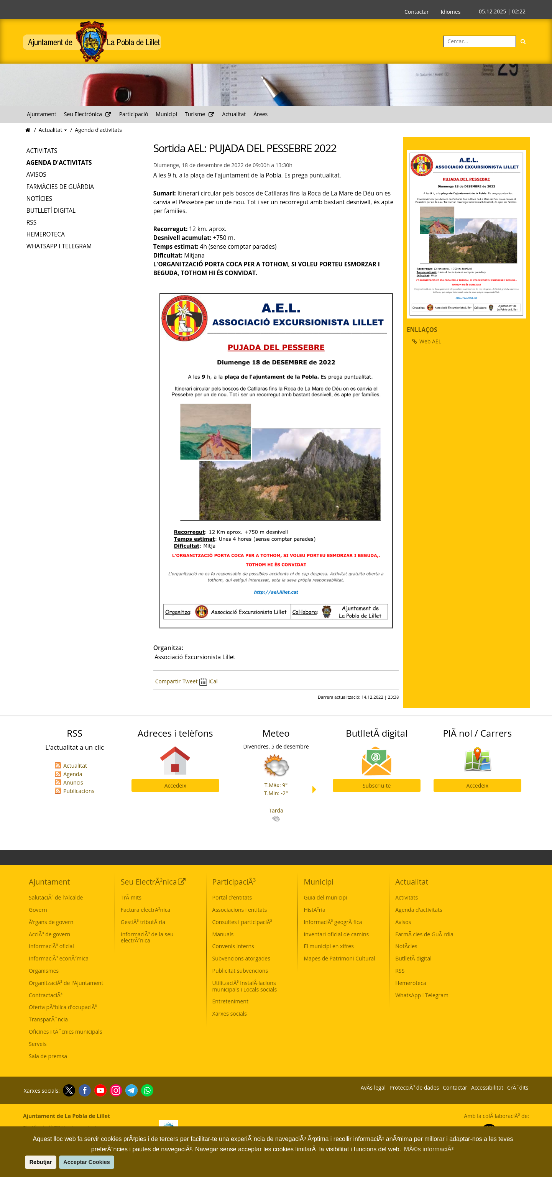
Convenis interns (233, 946)
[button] (24, 1162)
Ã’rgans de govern (51, 922)
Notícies (39, 199)
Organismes (44, 970)
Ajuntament (41, 114)
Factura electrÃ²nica (145, 909)
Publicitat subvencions (240, 970)
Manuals (223, 934)
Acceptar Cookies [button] (86, 1162)
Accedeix (175, 785)
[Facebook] (84, 1090)
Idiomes (450, 11)
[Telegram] (130, 1090)
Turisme (200, 114)
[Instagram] (115, 1090)
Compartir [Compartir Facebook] (168, 681)
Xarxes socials (229, 1013)
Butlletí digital (51, 211)
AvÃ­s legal (373, 1087)
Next (316, 789)
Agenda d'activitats (98, 129)
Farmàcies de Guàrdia (60, 187)
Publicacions (78, 791)
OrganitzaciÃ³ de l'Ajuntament (66, 983)
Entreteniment (230, 1001)
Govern (38, 909)
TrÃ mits (131, 897)
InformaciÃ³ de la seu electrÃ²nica (147, 937)
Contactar (416, 11)
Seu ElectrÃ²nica (153, 882)
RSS (31, 222)
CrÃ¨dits (517, 1087)
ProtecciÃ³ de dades (414, 1087)
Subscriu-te (377, 785)
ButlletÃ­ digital (413, 958)
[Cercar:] (479, 41)
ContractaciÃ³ (45, 995)
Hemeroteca (45, 234)
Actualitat (234, 114)
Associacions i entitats (239, 909)
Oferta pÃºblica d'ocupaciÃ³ (63, 1007)
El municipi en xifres (329, 946)
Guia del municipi (325, 897)
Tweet (189, 681)
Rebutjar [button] (41, 1162)
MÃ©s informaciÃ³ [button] (428, 1149)
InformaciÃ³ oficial (51, 946)
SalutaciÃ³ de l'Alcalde (56, 897)
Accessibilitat (487, 1087)
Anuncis (73, 782)
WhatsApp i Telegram (59, 246)
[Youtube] (99, 1090)
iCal (208, 681)
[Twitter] (68, 1090)
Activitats (42, 151)
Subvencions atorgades (241, 958)
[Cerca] (523, 41)
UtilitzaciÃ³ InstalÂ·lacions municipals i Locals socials (244, 986)
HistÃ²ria (314, 909)
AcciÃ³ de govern (49, 934)
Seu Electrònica (88, 114)
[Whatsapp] (146, 1090)
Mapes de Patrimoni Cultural (339, 958)
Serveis (37, 1043)
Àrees (260, 114)
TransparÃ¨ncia (48, 1019)
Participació (133, 114)
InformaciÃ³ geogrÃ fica (333, 922)
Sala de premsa (48, 1056)
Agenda (72, 774)
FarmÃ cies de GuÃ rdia (424, 934)
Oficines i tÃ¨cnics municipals (65, 1031)
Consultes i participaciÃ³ (242, 922)
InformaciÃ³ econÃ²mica (59, 958)
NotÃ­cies (406, 946)
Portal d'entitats (232, 897)
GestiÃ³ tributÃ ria (143, 922)
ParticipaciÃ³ (234, 882)
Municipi (166, 114)
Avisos (36, 175)
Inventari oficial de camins (336, 934)
